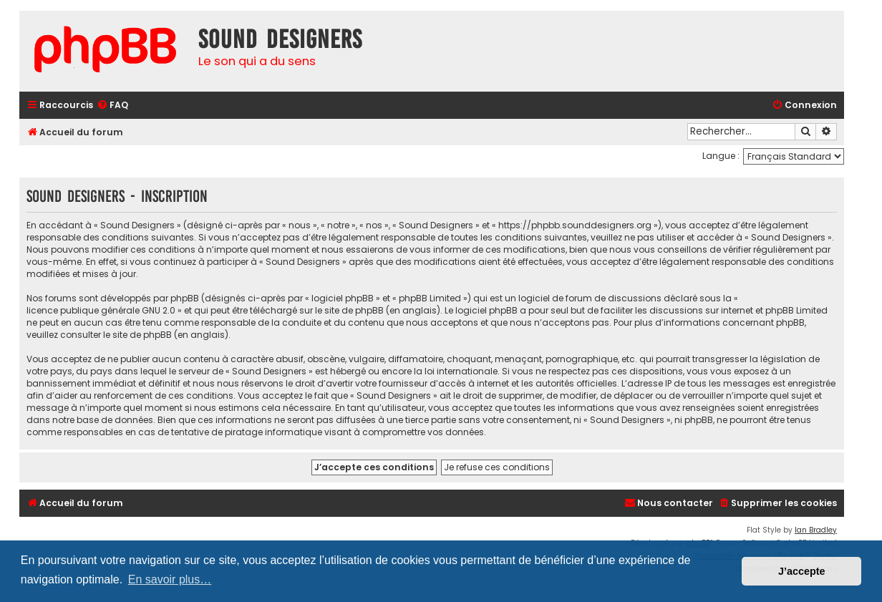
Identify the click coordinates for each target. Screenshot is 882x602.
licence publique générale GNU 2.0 (100, 310)
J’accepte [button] (801, 571)
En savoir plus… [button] (170, 579)
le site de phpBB (349, 310)
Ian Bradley (816, 530)
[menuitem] (112, 105)
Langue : (721, 156)
